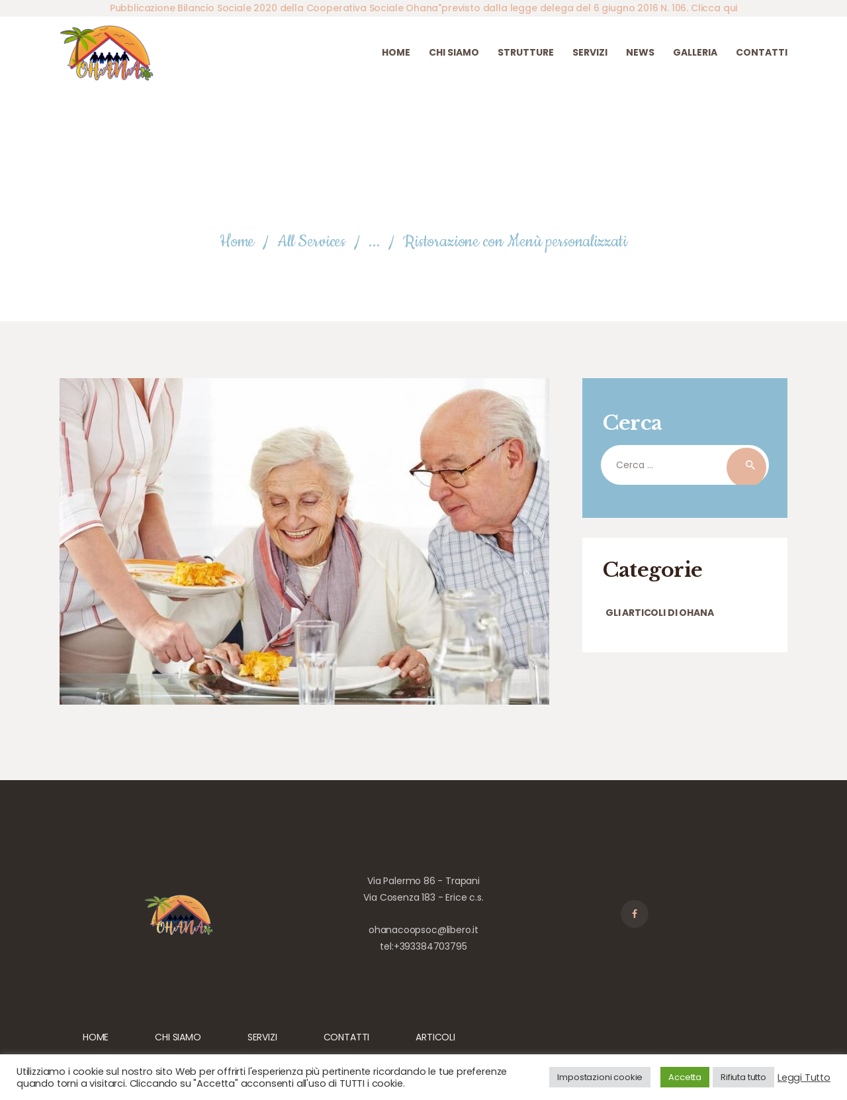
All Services (311, 241)
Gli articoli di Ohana (659, 612)
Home (237, 242)
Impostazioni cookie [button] (600, 1077)
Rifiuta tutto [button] (743, 1077)
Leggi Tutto (804, 1077)
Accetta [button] (684, 1077)
